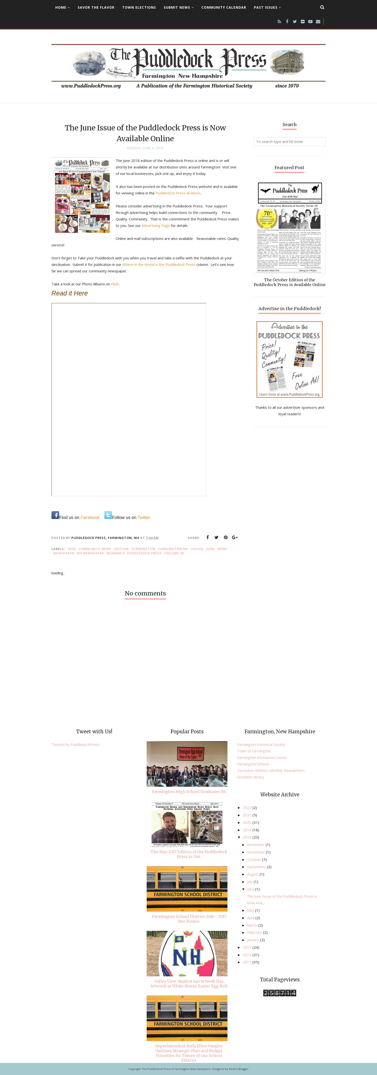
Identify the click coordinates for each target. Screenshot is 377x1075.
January (253, 939)
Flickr (115, 284)
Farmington (143, 549)
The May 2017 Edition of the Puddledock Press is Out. (189, 854)
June (210, 549)
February (255, 932)
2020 (247, 822)
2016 (247, 954)
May (251, 910)
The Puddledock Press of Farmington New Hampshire (176, 1069)
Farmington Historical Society (261, 744)
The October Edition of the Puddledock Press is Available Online (290, 282)
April (251, 917)
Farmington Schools (253, 763)
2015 (247, 962)
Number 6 (115, 553)
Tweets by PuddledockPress (75, 744)
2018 (71, 549)
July (250, 881)
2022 (247, 807)
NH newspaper (90, 553)
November (256, 852)
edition (121, 549)
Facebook (90, 517)
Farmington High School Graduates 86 (189, 791)
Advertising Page (168, 225)
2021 (247, 815)
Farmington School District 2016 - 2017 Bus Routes (189, 919)
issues (197, 549)
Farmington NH (173, 549)
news (222, 549)
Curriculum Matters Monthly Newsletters (271, 770)
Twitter (144, 517)
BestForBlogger (239, 1069)
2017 (247, 947)
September (257, 866)
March (252, 925)
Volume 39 (174, 553)
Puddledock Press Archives (178, 193)
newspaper (63, 553)
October (254, 859)
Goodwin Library (250, 776)
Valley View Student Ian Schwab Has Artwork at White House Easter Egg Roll (188, 983)
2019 (247, 829)
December (256, 844)
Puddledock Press (144, 553)
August (253, 874)
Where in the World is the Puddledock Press (158, 264)
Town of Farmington (253, 751)
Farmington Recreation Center (262, 757)
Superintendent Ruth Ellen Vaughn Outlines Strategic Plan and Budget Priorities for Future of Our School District (188, 1053)
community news (94, 549)
